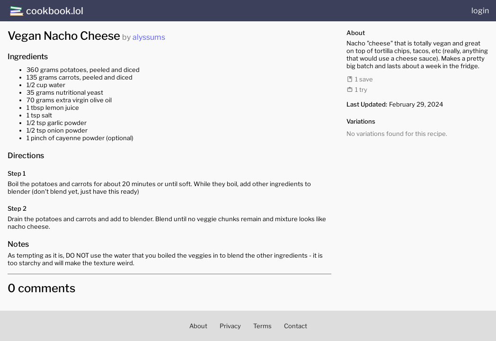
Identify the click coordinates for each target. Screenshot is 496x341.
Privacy (230, 326)
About (198, 326)
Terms (262, 326)
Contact (295, 326)
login (480, 10)
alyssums (149, 37)
